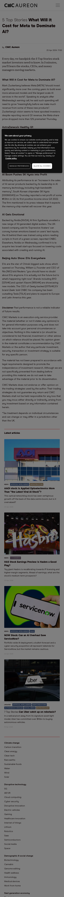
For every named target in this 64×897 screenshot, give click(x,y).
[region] (32, 151)
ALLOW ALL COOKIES (42, 166)
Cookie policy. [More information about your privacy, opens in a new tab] (11, 158)
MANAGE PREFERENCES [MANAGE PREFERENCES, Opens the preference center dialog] (19, 166)
